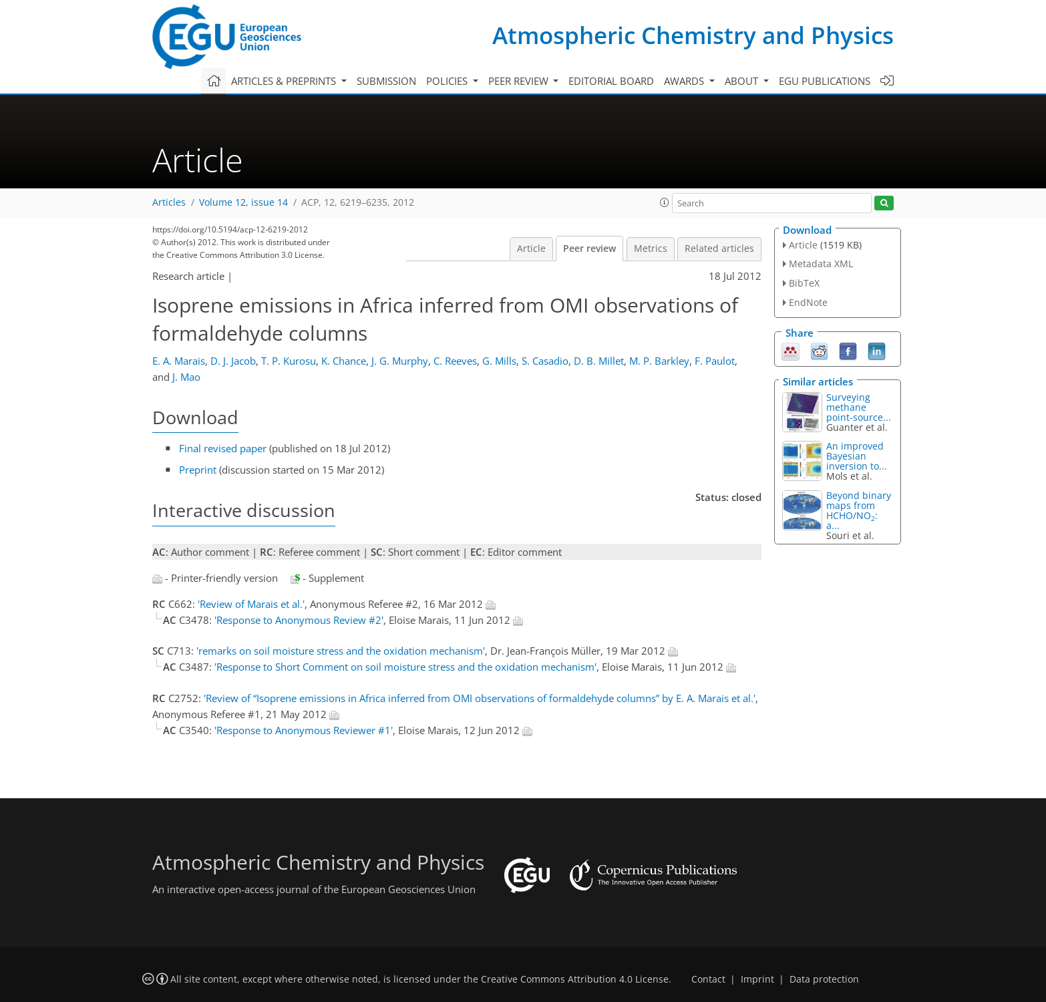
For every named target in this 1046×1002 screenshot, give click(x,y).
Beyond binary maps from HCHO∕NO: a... (858, 510)
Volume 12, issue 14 (243, 202)
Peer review (589, 248)
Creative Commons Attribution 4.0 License (575, 979)
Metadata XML (821, 263)
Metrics (650, 248)
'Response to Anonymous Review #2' (298, 620)
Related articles (719, 248)
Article (531, 248)
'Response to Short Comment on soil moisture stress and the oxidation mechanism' (405, 666)
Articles (169, 202)
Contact (708, 979)
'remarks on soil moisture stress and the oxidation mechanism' (340, 650)
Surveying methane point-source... (858, 407)
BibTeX (804, 283)
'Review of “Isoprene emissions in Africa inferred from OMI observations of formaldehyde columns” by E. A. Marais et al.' (479, 698)
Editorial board (611, 81)
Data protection (824, 979)
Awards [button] (685, 81)
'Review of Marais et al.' (251, 604)
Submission (386, 81)
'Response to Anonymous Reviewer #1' (303, 730)
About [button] (743, 81)
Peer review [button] (519, 81)
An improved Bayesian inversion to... (856, 456)
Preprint (197, 469)
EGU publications (824, 81)
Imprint (757, 979)
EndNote (808, 302)
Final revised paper (223, 448)
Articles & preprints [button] (285, 81)
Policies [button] (448, 81)
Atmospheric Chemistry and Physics (693, 35)
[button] (664, 202)
